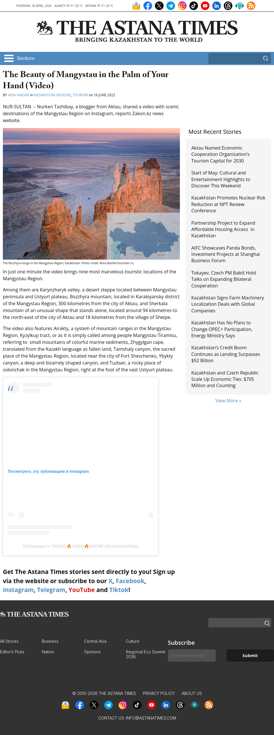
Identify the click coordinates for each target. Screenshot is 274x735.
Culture (132, 641)
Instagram (18, 590)
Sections (25, 58)
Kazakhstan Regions (52, 95)
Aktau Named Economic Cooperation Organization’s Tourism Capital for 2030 (220, 154)
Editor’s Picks (12, 651)
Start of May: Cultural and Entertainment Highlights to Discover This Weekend (220, 179)
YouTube (82, 590)
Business (50, 641)
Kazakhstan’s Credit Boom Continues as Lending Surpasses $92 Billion (225, 354)
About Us (192, 693)
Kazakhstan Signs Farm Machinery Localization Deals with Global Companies (227, 304)
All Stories (9, 641)
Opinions (92, 651)
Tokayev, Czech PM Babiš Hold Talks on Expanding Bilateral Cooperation (223, 279)
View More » (228, 400)
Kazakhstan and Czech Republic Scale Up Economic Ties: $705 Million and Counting (225, 379)
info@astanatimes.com (151, 718)
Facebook (130, 581)
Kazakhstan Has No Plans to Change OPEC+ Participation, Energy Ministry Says (221, 329)
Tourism (80, 95)
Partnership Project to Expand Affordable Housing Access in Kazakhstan (223, 229)
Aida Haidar (18, 95)
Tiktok (119, 590)
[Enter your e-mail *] (192, 655)
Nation (48, 651)
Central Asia (95, 641)
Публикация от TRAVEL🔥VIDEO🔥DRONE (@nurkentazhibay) (81, 546)
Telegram (51, 590)
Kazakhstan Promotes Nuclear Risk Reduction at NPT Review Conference (228, 204)
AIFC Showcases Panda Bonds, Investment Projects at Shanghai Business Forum (225, 254)
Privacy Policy (159, 693)
